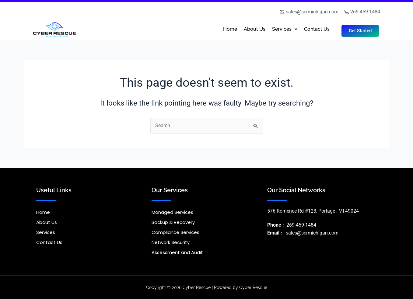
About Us (254, 29)
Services (45, 232)
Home (230, 29)
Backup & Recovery (173, 222)
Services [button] (284, 29)
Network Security (171, 242)
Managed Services (172, 212)
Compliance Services (175, 232)
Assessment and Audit (177, 252)
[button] (285, 29)
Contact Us (317, 29)
